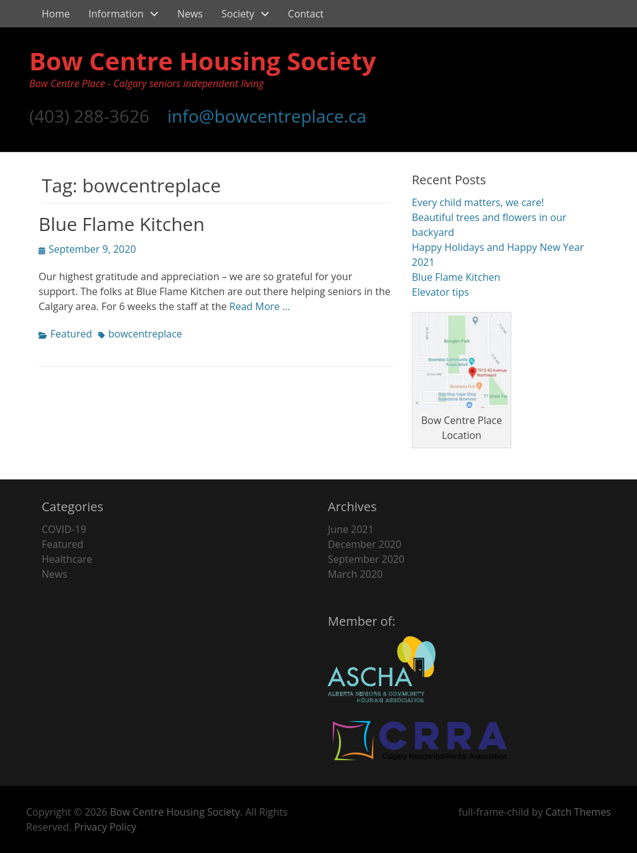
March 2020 (355, 574)
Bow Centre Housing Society (202, 61)
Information (116, 14)
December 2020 (364, 544)
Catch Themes (578, 812)
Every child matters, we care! (478, 202)
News (190, 14)
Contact (305, 14)
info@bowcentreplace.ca (266, 116)
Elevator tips (440, 292)
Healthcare (67, 559)
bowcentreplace (145, 334)
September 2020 (366, 559)
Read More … (260, 306)
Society (237, 14)
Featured (71, 334)
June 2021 (351, 529)
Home (56, 14)
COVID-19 (64, 529)
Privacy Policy (105, 827)
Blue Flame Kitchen (122, 224)
